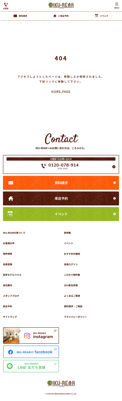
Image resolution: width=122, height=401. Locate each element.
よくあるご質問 (72, 295)
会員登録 (7, 264)
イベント (61, 214)
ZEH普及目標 (71, 285)
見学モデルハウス (12, 274)
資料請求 (61, 182)
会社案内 (7, 285)
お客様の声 (8, 243)
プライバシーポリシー (75, 316)
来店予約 (61, 198)
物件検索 (7, 253)
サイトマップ (10, 316)
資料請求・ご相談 (73, 306)
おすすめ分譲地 (72, 253)
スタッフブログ (11, 295)
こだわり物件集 (72, 274)
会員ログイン (71, 264)
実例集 (67, 232)
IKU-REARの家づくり (14, 232)
